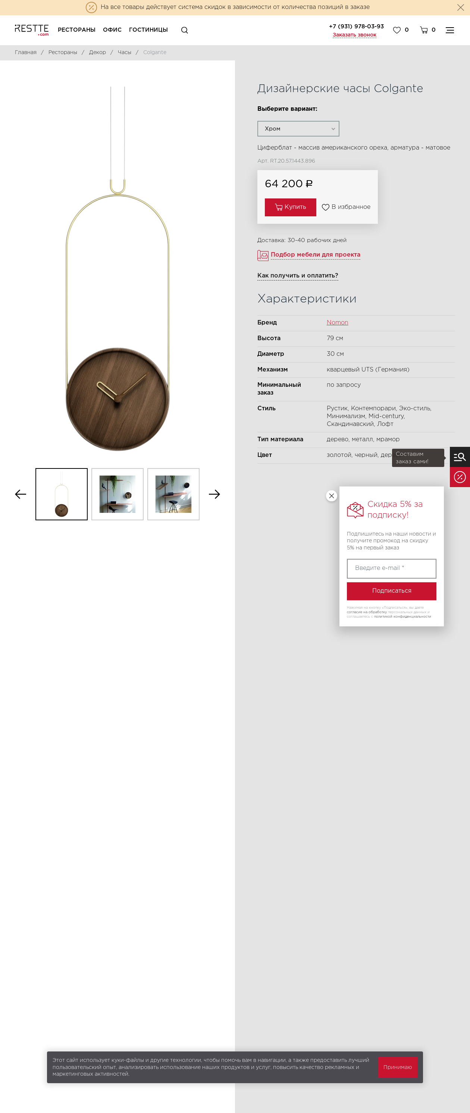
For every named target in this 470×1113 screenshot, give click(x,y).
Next (214, 494)
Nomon (337, 323)
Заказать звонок (354, 35)
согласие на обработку (367, 612)
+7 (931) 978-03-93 (356, 26)
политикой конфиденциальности (402, 616)
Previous (20, 494)
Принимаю (397, 1067)
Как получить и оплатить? (297, 276)
